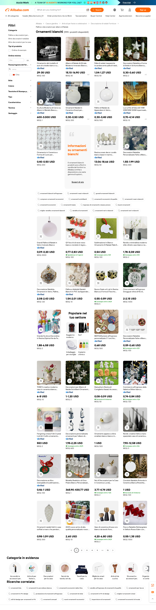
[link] (152, 585)
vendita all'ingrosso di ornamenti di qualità (104, 588)
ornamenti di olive (75, 594)
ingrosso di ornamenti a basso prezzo (95, 205)
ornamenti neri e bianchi (103, 211)
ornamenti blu (14, 588)
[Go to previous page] (71, 550)
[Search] (97, 10)
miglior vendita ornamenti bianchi (51, 211)
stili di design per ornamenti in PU (22, 599)
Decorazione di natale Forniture (103, 23)
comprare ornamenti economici (51, 199)
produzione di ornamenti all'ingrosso (47, 594)
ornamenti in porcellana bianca (39, 588)
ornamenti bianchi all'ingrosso (50, 193)
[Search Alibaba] (60, 9)
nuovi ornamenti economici (73, 599)
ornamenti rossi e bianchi (77, 193)
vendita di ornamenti (79, 211)
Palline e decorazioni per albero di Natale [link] (52, 27)
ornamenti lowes (68, 205)
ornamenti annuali (49, 599)
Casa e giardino (52, 23)
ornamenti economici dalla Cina (70, 588)
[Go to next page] (112, 550)
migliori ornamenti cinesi (124, 594)
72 (108, 550)
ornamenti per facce (135, 588)
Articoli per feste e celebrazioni (74, 23)
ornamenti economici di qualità (104, 199)
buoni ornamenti (122, 205)
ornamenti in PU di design (98, 594)
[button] (87, 9)
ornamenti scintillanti (78, 199)
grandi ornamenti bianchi (103, 193)
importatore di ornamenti (99, 599)
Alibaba (39, 23)
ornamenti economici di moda (127, 599)
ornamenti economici (47, 205)
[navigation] (20, 287)
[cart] (123, 10)
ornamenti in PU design (18, 594)
